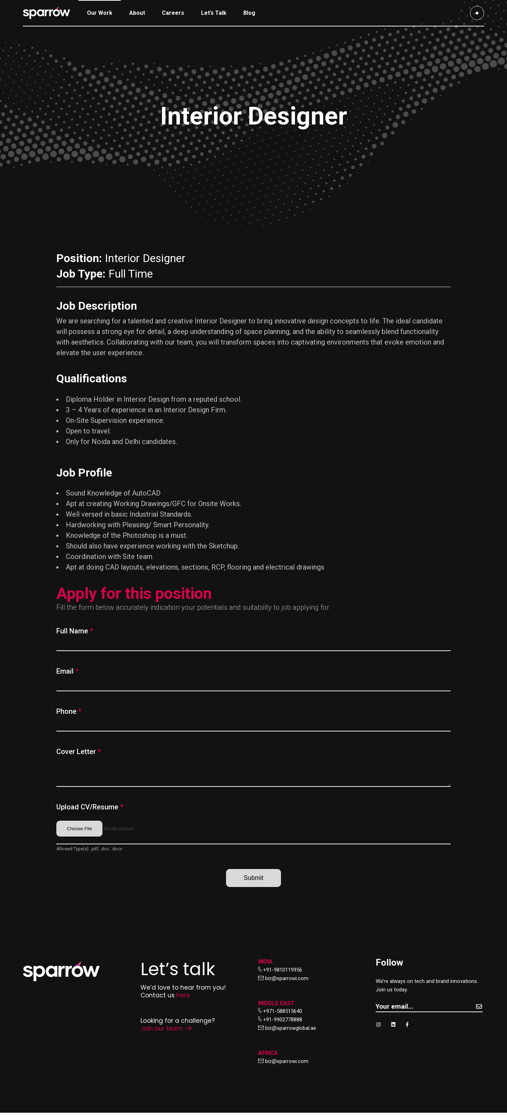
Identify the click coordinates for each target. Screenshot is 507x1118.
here (183, 1000)
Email (67, 671)
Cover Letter (78, 751)
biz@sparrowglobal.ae (290, 1033)
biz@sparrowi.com (286, 983)
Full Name (74, 631)
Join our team (166, 1033)
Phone (68, 711)
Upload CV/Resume (89, 812)
